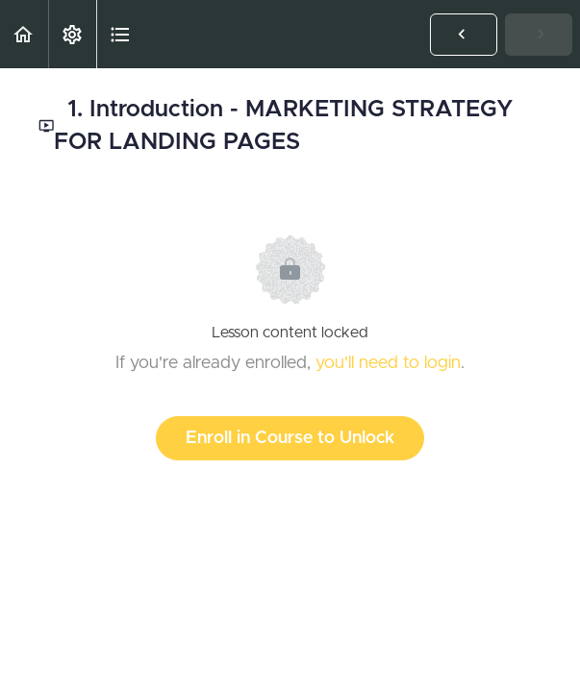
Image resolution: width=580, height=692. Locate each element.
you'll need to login (388, 363)
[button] (24, 34)
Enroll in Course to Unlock (290, 438)
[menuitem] (72, 34)
